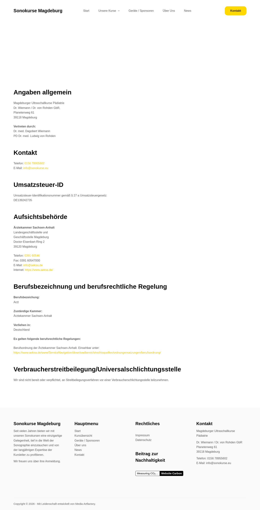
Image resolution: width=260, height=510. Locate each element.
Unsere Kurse (109, 11)
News (187, 10)
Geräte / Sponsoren (141, 10)
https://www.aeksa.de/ (39, 269)
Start (86, 10)
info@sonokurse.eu (35, 168)
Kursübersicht (83, 435)
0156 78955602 (34, 163)
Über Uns (169, 10)
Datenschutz (143, 440)
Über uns (80, 445)
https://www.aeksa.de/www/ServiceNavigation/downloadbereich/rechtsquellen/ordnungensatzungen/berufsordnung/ (87, 352)
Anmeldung (52, 461)
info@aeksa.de (33, 265)
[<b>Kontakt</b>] (235, 10)
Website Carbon (171, 473)
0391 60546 (32, 255)
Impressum (142, 435)
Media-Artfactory (85, 503)
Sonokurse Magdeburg (38, 10)
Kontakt (79, 454)
